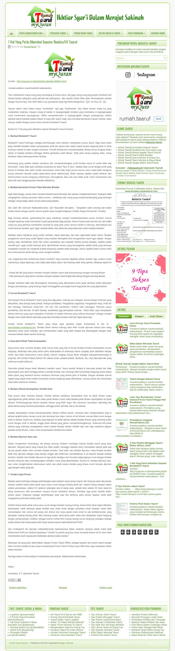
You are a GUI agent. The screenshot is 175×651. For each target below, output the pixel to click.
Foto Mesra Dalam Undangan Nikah (149, 624)
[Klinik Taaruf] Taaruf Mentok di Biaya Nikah (139, 160)
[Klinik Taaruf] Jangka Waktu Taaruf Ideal (138, 163)
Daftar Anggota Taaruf (112, 32)
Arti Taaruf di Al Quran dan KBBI (66, 614)
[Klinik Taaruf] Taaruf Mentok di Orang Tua (139, 157)
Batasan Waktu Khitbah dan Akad (148, 622)
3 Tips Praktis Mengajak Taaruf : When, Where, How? (146, 444)
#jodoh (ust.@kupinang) (22, 630)
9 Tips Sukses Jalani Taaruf (130, 486)
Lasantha (140, 643)
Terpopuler (123, 316)
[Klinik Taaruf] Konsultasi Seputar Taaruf (138, 147)
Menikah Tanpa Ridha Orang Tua (148, 630)
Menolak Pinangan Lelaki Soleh (147, 617)
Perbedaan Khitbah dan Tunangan (148, 619)
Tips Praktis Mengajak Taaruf (105, 617)
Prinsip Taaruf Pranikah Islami (65, 617)
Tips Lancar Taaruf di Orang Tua (107, 627)
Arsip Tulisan (156, 316)
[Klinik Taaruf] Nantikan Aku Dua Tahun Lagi (139, 150)
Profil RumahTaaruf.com (33, 32)
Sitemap (70, 643)
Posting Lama (106, 587)
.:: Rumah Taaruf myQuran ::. (19, 643)
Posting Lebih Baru (17, 587)
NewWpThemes (115, 643)
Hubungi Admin (158, 33)
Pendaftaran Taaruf (83, 33)
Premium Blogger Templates (156, 643)
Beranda (63, 587)
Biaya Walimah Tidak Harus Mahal (148, 635)
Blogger (62, 643)
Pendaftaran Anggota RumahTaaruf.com (141, 421)
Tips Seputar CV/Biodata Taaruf (106, 622)
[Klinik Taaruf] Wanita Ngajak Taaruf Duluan (139, 152)
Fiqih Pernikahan (138, 32)
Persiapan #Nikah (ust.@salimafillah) (18, 633)
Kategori (139, 316)
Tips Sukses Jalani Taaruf (103, 614)
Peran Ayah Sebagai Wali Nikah (147, 627)
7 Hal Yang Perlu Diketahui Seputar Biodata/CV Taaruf (42, 42)
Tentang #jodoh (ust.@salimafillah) (27, 627)
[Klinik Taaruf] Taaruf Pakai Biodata (135, 155)
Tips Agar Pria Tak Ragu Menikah (107, 624)
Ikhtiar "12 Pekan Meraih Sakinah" (67, 622)
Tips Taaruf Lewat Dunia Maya (106, 619)
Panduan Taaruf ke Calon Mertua (67, 630)
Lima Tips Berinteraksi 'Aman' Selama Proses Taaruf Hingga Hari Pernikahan (148, 400)
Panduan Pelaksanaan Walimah (147, 632)
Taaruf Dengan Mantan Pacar (145, 379)
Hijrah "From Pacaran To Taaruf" (66, 624)
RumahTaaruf (30, 47)
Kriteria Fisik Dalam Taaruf (144, 503)
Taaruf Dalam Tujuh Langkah (64, 619)
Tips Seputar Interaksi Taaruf (105, 630)
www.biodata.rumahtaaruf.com (22, 327)
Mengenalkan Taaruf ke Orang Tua (68, 627)
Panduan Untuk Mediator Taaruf (66, 635)
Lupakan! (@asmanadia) (22, 614)
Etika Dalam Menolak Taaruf (144, 343)
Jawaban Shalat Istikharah (145, 614)
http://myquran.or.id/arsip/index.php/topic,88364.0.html (41, 81)
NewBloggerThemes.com (157, 645)
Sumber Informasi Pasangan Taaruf (68, 632)
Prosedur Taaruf (60, 32)
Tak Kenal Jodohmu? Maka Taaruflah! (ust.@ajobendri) (22, 623)
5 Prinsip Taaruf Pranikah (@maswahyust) (21, 618)
